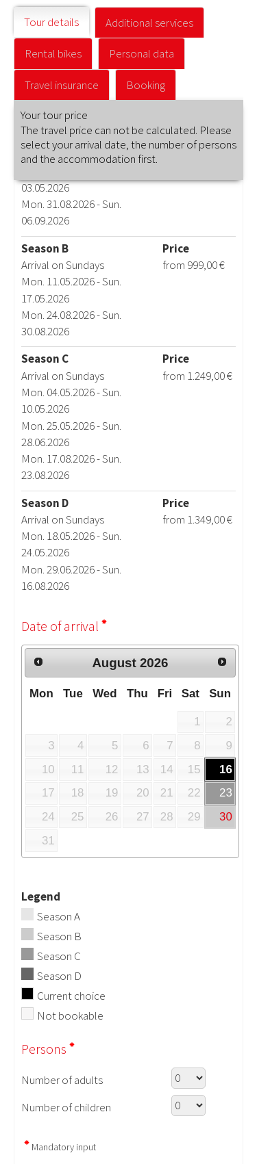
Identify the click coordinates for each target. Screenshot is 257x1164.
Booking (145, 84)
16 (225, 769)
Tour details (51, 21)
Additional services (149, 22)
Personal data (141, 53)
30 (225, 816)
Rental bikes (53, 53)
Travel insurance (62, 84)
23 (225, 792)
